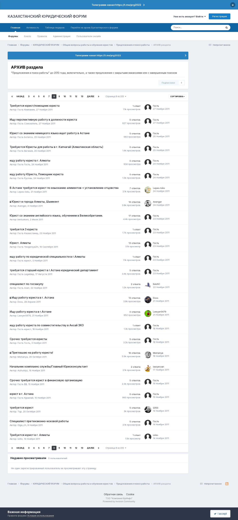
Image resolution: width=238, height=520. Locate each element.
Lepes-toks (23, 191)
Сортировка (177, 96)
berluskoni (23, 219)
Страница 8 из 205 (116, 96)
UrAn (20, 438)
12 (76, 96)
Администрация (61, 36)
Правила (42, 36)
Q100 (155, 407)
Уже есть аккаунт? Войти (189, 16)
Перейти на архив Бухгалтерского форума (94, 27)
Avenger (22, 205)
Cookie (130, 494)
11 (70, 96)
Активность (32, 27)
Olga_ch (22, 425)
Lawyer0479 (24, 315)
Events (27, 36)
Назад (20, 96)
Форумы (13, 36)
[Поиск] (186, 27)
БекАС (156, 284)
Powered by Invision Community (119, 501)
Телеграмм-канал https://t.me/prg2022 (116, 4)
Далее (90, 96)
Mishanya (23, 356)
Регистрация (219, 16)
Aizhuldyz (23, 370)
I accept (220, 513)
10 (65, 96)
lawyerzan (158, 366)
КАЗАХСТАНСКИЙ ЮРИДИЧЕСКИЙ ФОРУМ (47, 16)
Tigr (20, 411)
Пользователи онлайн (88, 36)
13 (82, 96)
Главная (15, 29)
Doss (20, 301)
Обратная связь (113, 494)
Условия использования (40, 515)
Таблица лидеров (55, 27)
